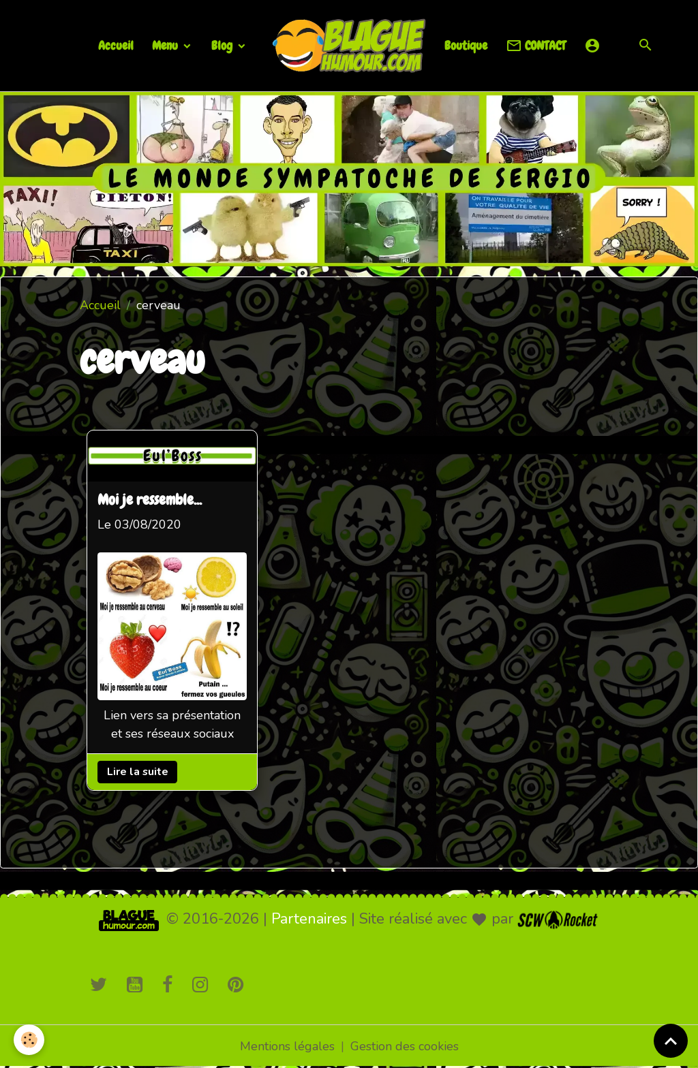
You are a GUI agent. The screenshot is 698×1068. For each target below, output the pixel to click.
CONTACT (536, 46)
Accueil (116, 45)
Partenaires (309, 919)
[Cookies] (29, 1039)
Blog (223, 45)
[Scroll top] (671, 1041)
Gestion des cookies (404, 1046)
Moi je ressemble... (149, 500)
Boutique (465, 45)
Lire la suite (137, 771)
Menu (166, 45)
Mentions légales (287, 1046)
